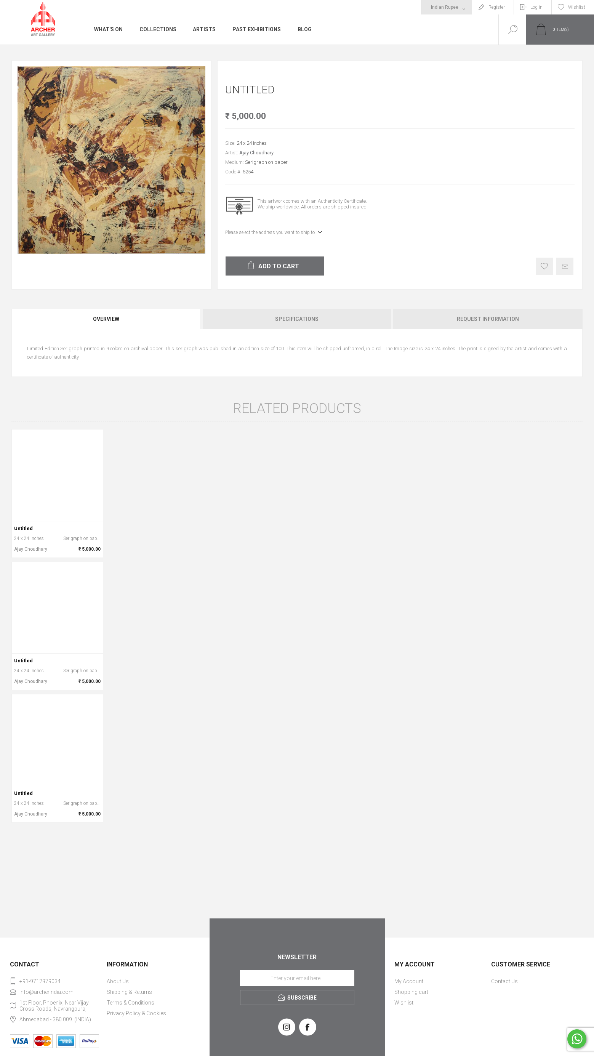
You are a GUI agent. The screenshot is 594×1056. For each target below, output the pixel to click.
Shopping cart (411, 992)
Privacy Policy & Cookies (136, 1013)
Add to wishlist (544, 266)
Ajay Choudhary (256, 152)
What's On (108, 29)
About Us (118, 981)
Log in (536, 7)
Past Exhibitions (257, 29)
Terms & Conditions (130, 1003)
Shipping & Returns (129, 992)
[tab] (106, 319)
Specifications (297, 319)
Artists (204, 29)
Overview (106, 319)
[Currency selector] (446, 7)
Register (496, 7)
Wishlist (403, 1003)
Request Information (488, 319)
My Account (408, 981)
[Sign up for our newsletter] (297, 978)
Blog (305, 29)
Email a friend (564, 266)
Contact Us (504, 981)
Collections (157, 29)
